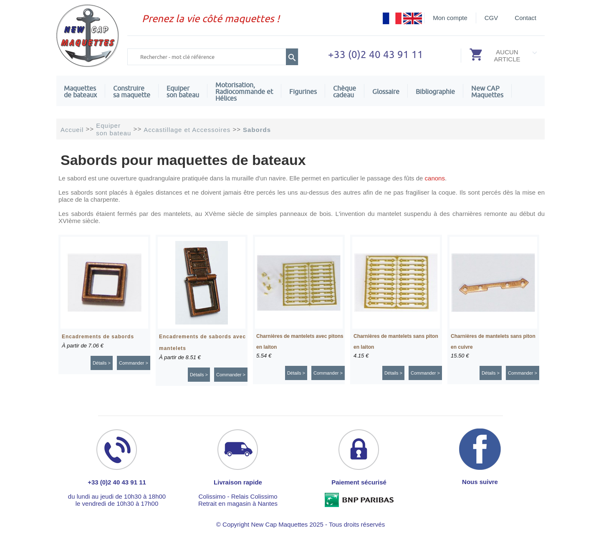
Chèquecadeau (344, 91)
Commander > (133, 362)
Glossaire (385, 91)
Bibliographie (435, 91)
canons (435, 178)
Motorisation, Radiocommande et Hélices (244, 91)
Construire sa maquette (131, 91)
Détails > (102, 362)
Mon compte (450, 17)
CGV (491, 17)
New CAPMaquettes (487, 91)
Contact (525, 17)
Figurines (303, 91)
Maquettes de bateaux (80, 91)
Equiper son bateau (183, 91)
